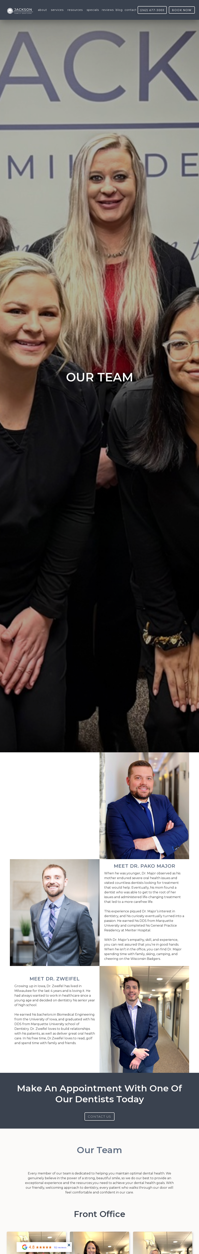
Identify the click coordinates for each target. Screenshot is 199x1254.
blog (119, 10)
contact (131, 10)
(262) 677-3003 (152, 10)
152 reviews (60, 1247)
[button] (42, 10)
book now (181, 10)
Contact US (99, 1116)
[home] (20, 10)
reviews (108, 10)
